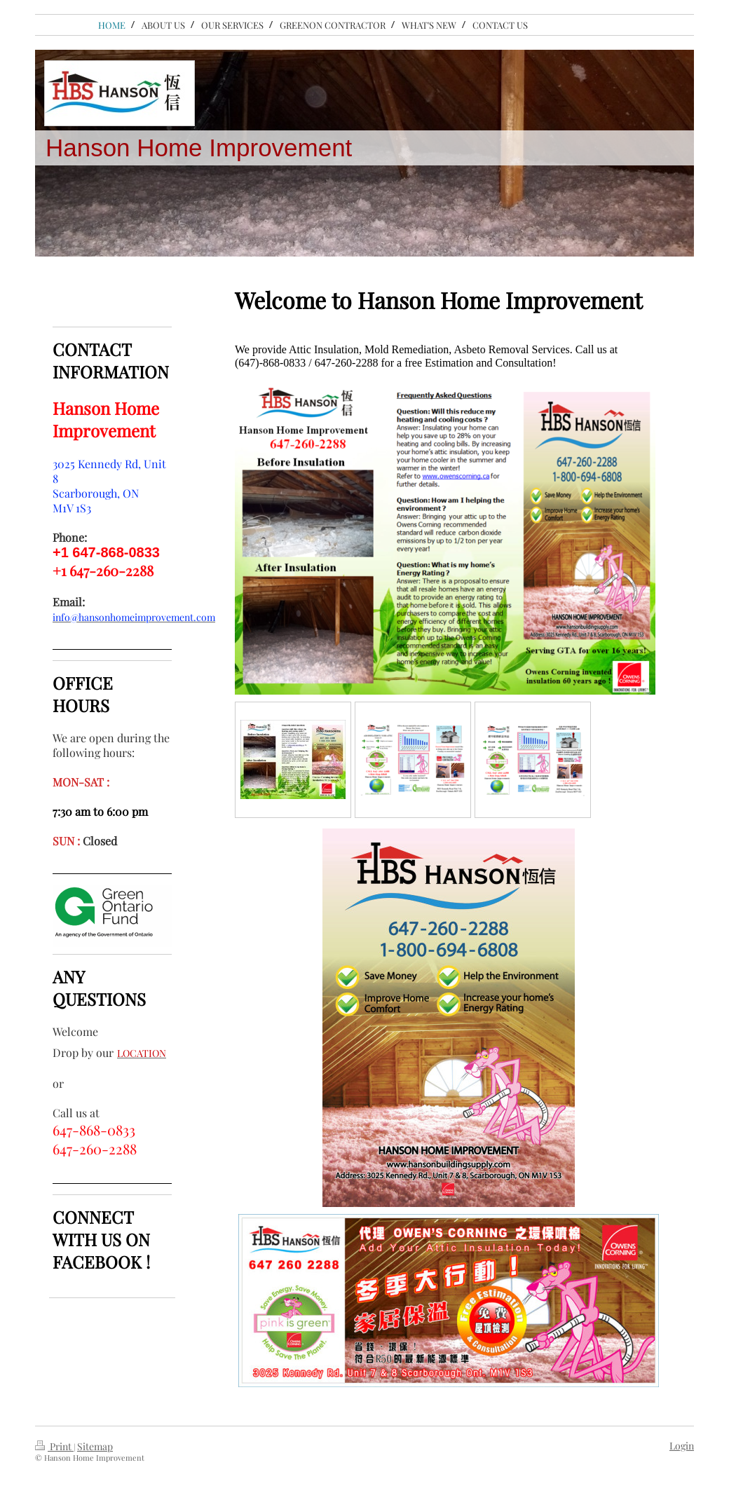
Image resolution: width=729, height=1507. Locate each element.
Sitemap (95, 1446)
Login (681, 1445)
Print (54, 1446)
